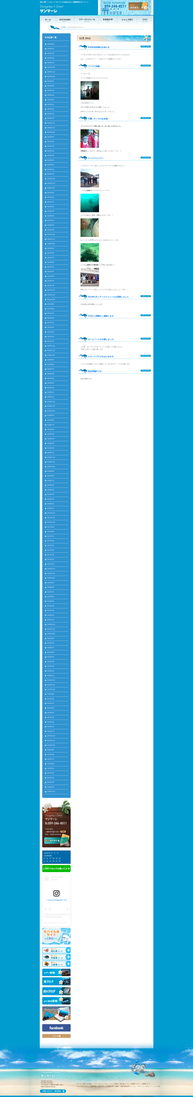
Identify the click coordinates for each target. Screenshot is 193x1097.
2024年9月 (50, 137)
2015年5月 (50, 657)
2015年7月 (50, 648)
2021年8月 (50, 309)
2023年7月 (50, 202)
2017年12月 (51, 513)
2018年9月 (50, 471)
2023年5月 (50, 211)
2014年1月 (50, 731)
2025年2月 (50, 114)
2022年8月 (50, 253)
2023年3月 (50, 220)
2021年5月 (50, 322)
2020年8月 (50, 364)
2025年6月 (50, 95)
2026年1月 (50, 62)
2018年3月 (50, 499)
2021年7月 (50, 313)
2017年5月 (50, 545)
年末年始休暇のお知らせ (99, 47)
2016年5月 (50, 601)
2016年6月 (50, 597)
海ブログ (101, 1086)
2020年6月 (50, 374)
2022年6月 (50, 262)
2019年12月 (51, 402)
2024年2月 (50, 169)
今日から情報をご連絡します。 (102, 316)
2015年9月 (50, 638)
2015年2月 (50, 671)
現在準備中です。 (96, 371)
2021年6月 (50, 318)
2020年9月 (50, 360)
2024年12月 (51, 123)
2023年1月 (50, 230)
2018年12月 (51, 457)
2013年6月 (50, 764)
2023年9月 (50, 193)
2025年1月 (50, 118)
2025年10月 (51, 76)
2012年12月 (51, 791)
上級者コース (146, 1084)
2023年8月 (50, 197)
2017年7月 (50, 536)
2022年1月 (50, 285)
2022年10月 (51, 244)
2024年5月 (50, 155)
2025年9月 (50, 81)
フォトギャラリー (83, 1086)
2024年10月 (51, 132)
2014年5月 (50, 713)
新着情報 (93, 1086)
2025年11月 (51, 72)
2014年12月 (51, 680)
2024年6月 (50, 151)
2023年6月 (50, 206)
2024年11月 (51, 128)
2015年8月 (50, 643)
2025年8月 (50, 86)
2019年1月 (50, 453)
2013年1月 (50, 787)
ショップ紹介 (113, 1084)
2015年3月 (50, 666)
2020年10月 (51, 355)
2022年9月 (50, 248)
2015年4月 (50, 661)
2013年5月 (50, 768)
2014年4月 (50, 717)
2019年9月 (50, 415)
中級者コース (135, 1084)
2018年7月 (50, 480)
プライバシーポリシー (144, 1086)
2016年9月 (50, 583)
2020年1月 (50, 397)
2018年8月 (50, 476)
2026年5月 (50, 44)
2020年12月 (51, 346)
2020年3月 (50, 388)
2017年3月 (50, 555)
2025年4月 (50, 104)
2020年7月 (50, 369)
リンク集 (157, 1086)
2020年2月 (50, 392)
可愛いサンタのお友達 (98, 119)
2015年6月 (50, 652)
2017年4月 (50, 550)
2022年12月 (51, 234)
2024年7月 (50, 146)
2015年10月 (51, 634)
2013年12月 (51, 736)
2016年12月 (51, 569)
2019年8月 (50, 420)
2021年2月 (50, 336)
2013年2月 (50, 782)
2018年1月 (50, 508)
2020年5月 (50, 378)
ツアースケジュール (100, 1084)
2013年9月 (50, 750)
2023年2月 (50, 225)
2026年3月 (50, 53)
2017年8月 (50, 531)
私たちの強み (87, 1084)
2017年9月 (50, 527)
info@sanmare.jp (55, 834)
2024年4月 (50, 160)
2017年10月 (51, 522)
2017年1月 (50, 564)
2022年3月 (50, 276)
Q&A (117, 1086)
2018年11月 (51, 462)
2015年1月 (50, 675)
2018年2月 (50, 504)
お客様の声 (110, 1086)
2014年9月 (50, 694)
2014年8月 (50, 699)
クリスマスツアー (96, 158)
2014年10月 (51, 689)
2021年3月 (50, 332)
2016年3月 (50, 610)
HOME (63, 27)
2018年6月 (50, 485)
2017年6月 (50, 541)
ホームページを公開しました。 (102, 339)
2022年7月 (50, 258)
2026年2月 (50, 58)
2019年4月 (50, 439)
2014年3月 (50, 722)
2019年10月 (51, 411)
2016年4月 (50, 606)
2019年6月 (50, 429)
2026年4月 (50, 49)
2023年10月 (51, 188)
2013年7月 (50, 759)
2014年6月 (50, 708)
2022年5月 (50, 267)
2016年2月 (50, 615)
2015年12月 (51, 624)
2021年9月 (50, 304)
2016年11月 (51, 573)
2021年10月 (51, 299)
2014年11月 (51, 685)
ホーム (79, 1084)
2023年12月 (51, 179)
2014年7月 (50, 703)
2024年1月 (50, 174)
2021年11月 (51, 295)
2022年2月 (50, 281)
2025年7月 (50, 90)
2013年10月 (51, 745)
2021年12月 (51, 290)
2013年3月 (50, 778)
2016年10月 (51, 578)
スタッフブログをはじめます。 (102, 356)
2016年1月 (50, 620)
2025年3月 (50, 109)
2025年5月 (50, 100)
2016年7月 (50, 592)
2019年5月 (50, 434)
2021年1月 (50, 341)
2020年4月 (50, 383)
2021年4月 (50, 327)
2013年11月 (51, 740)
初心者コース (124, 1084)
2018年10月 (51, 466)
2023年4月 (50, 216)
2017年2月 (50, 559)
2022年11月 (51, 239)
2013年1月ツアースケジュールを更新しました (108, 297)
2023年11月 (51, 183)
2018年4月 (50, 494)
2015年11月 (51, 629)
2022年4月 (50, 271)
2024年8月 (50, 141)
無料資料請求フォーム (128, 1086)
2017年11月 (51, 517)
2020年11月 (51, 350)
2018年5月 (50, 490)
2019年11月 (51, 406)
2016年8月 (50, 587)
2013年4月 (50, 773)
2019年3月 (50, 443)
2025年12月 (51, 67)
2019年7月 (50, 425)
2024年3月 (50, 165)
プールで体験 (94, 66)
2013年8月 (50, 754)
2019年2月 (50, 448)
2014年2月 (50, 726)
